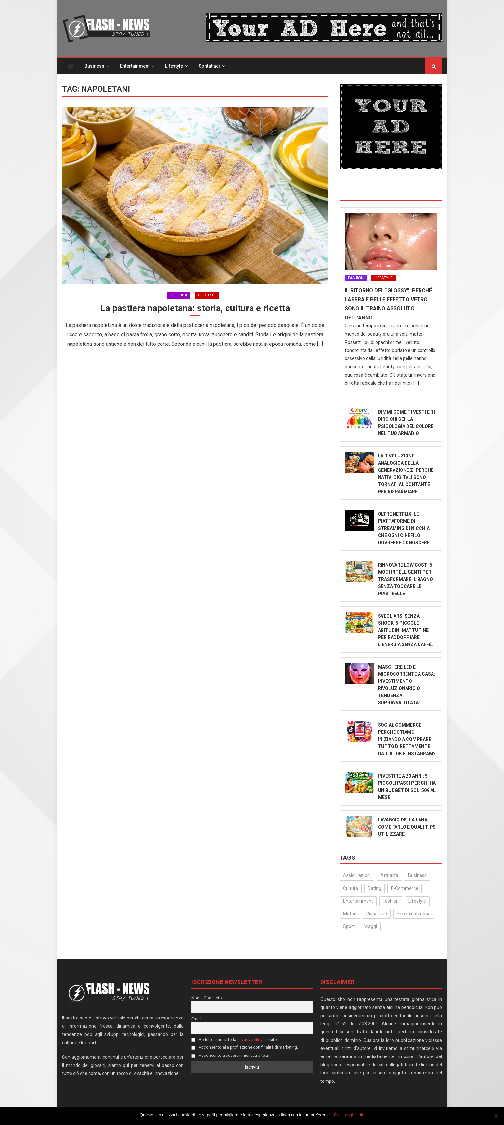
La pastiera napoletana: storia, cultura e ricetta (195, 308)
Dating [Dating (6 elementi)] (374, 888)
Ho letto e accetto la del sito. (234, 1039)
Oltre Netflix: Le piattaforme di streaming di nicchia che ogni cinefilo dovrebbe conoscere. (404, 528)
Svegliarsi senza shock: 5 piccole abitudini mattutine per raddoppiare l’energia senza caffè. (405, 630)
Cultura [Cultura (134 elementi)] (350, 888)
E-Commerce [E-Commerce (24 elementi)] (404, 888)
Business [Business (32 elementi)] (417, 875)
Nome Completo (206, 997)
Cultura (179, 295)
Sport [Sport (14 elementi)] (349, 926)
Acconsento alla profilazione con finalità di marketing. (244, 1047)
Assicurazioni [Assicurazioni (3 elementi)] (357, 875)
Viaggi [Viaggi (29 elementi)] (370, 926)
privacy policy (249, 1039)
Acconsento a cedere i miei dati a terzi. (230, 1055)
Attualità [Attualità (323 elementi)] (389, 875)
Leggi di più (354, 1114)
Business (94, 66)
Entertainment (134, 66)
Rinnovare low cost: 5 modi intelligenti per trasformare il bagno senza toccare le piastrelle (405, 579)
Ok (337, 1114)
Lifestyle (174, 66)
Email (196, 1018)
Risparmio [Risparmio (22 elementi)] (376, 914)
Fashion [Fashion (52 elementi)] (391, 901)
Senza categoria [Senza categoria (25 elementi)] (414, 914)
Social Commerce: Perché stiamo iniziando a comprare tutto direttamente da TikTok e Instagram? (407, 739)
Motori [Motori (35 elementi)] (349, 914)
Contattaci (209, 66)
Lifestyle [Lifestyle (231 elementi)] (417, 901)
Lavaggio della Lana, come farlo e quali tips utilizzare (407, 827)
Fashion (356, 278)
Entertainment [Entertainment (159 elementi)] (358, 901)
